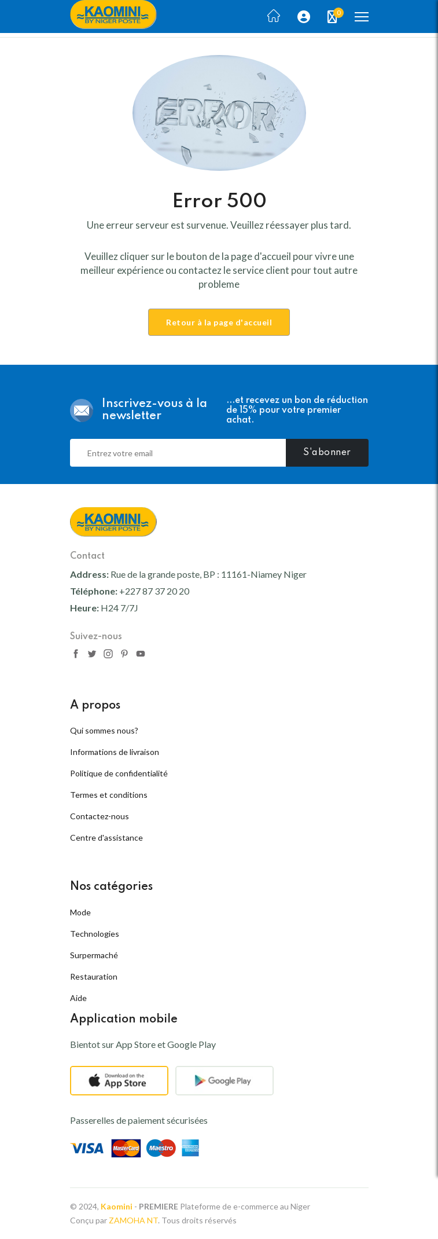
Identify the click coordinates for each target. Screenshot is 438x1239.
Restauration (93, 976)
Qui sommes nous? (104, 730)
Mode (80, 912)
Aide (78, 998)
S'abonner (327, 452)
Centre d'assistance (106, 837)
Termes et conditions (109, 795)
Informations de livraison (114, 752)
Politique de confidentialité (119, 773)
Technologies (94, 934)
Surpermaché (94, 955)
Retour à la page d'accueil (219, 322)
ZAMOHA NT (133, 1220)
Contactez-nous (99, 816)
